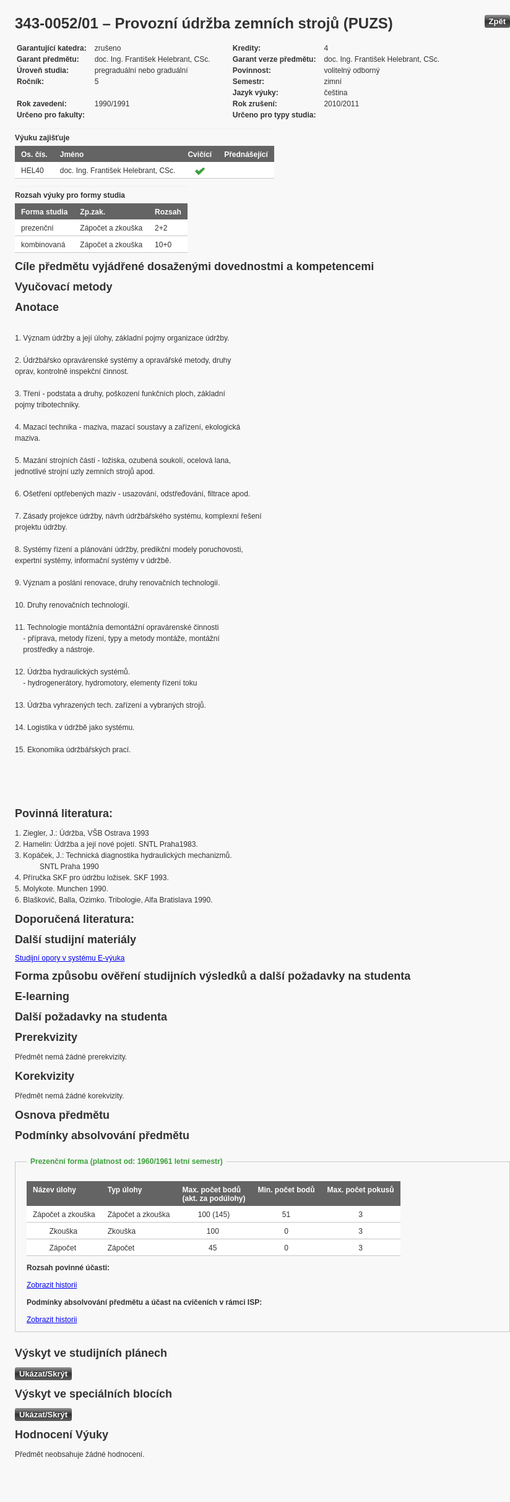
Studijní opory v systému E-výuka (69, 958)
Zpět (497, 21)
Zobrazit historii (52, 1285)
